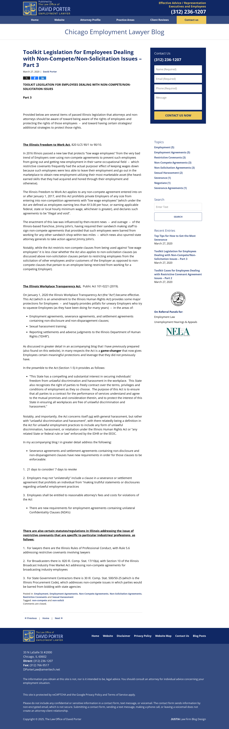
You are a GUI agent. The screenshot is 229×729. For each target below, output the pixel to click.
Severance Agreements (170, 188)
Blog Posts (199, 636)
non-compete (39, 600)
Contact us (191, 20)
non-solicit (58, 600)
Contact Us (182, 636)
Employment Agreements (64, 593)
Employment (41, 593)
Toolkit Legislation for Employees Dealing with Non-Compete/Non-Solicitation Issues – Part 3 (175, 255)
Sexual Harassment (62, 597)
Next (59, 618)
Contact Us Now (178, 115)
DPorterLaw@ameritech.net (41, 669)
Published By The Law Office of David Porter (182, 8)
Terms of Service (118, 694)
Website (59, 20)
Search (178, 216)
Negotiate (162, 183)
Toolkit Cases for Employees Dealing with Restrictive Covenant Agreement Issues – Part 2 (178, 274)
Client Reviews (159, 20)
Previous (31, 618)
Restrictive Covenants (35, 597)
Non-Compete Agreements (93, 593)
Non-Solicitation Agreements (126, 593)
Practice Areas (125, 20)
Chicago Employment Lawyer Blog (46, 8)
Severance (162, 178)
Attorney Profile (90, 20)
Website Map (163, 636)
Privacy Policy (142, 636)
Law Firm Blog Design (188, 719)
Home (34, 20)
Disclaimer (123, 636)
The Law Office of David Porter (63, 719)
